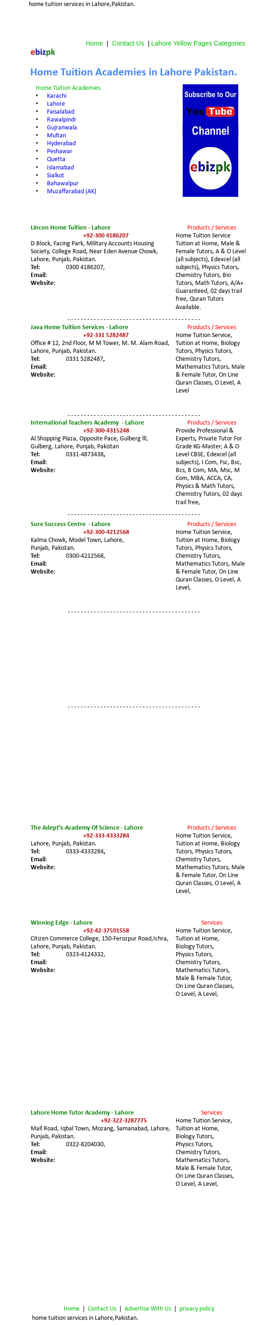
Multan (56, 135)
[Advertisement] (139, 23)
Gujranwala (62, 127)
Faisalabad (60, 111)
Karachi (56, 96)
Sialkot (55, 175)
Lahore (56, 104)
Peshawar (59, 151)
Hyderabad (61, 143)
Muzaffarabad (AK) (71, 191)
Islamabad (60, 167)
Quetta (56, 159)
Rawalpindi (61, 119)
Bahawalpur (63, 183)
